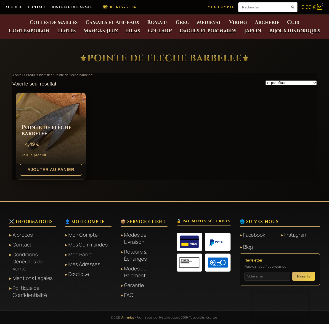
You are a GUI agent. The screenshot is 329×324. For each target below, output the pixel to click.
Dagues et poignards (208, 31)
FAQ (128, 295)
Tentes (66, 31)
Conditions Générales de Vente (28, 261)
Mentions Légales (33, 278)
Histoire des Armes (72, 7)
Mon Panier (80, 254)
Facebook (254, 234)
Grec (182, 22)
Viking (238, 22)
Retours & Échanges (135, 255)
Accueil (13, 7)
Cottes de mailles (53, 22)
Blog (248, 247)
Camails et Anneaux (112, 22)
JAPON (253, 31)
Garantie (134, 285)
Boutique (78, 274)
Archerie (267, 22)
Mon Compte (221, 7)
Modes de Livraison (135, 238)
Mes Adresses (84, 264)
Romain (157, 22)
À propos (23, 234)
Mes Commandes (88, 244)
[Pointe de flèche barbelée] (51, 128)
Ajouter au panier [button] (50, 169)
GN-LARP (160, 31)
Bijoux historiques (294, 31)
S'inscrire (303, 276)
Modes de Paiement (135, 272)
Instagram (295, 234)
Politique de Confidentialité (30, 291)
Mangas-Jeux (101, 31)
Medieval (209, 22)
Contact (37, 7)
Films (133, 31)
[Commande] (291, 82)
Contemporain (29, 31)
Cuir (293, 22)
